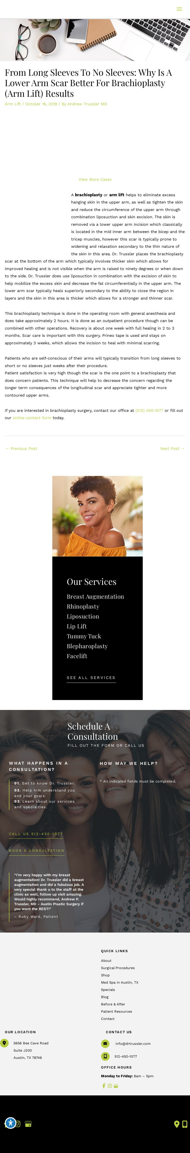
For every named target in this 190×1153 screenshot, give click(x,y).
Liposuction (83, 616)
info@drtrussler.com (133, 1043)
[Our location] (185, 1124)
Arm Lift (13, 104)
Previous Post (21, 448)
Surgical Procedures (118, 968)
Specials (108, 989)
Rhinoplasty (83, 606)
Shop (105, 975)
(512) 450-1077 (149, 410)
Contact (108, 1019)
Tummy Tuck (84, 636)
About (106, 960)
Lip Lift (77, 626)
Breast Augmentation (95, 596)
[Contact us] (177, 1124)
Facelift (77, 656)
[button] (91, 677)
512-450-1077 (119, 1056)
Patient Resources (116, 1011)
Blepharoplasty (87, 646)
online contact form (32, 417)
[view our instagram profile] (110, 1086)
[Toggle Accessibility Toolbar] (10, 1123)
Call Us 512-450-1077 (36, 834)
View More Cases (95, 179)
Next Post (172, 448)
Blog (105, 997)
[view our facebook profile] (104, 1086)
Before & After (113, 1004)
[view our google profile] (116, 1086)
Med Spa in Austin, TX (119, 982)
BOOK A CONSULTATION (37, 850)
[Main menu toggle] (179, 9)
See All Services (91, 677)
